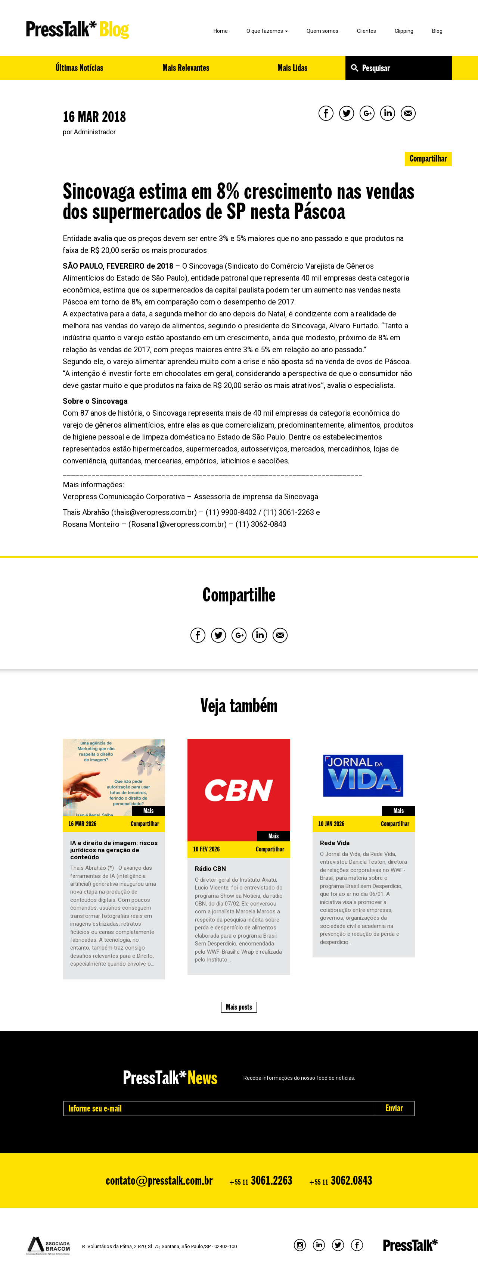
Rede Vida (335, 843)
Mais (148, 811)
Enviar (394, 1108)
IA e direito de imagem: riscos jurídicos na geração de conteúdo (114, 849)
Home (221, 31)
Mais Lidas (292, 67)
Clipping (404, 31)
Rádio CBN (210, 868)
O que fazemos (267, 31)
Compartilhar (428, 158)
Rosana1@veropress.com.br (177, 524)
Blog (437, 31)
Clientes (366, 31)
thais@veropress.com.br (154, 512)
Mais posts (239, 1007)
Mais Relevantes (185, 67)
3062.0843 (340, 1180)
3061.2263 (260, 1180)
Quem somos (322, 31)
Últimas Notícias (79, 67)
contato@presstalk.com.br (159, 1180)
